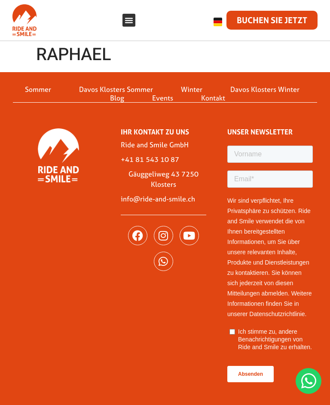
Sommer (38, 89)
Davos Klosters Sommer (116, 89)
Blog (117, 98)
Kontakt (213, 98)
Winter (191, 89)
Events (162, 98)
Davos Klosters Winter (264, 89)
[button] (128, 20)
